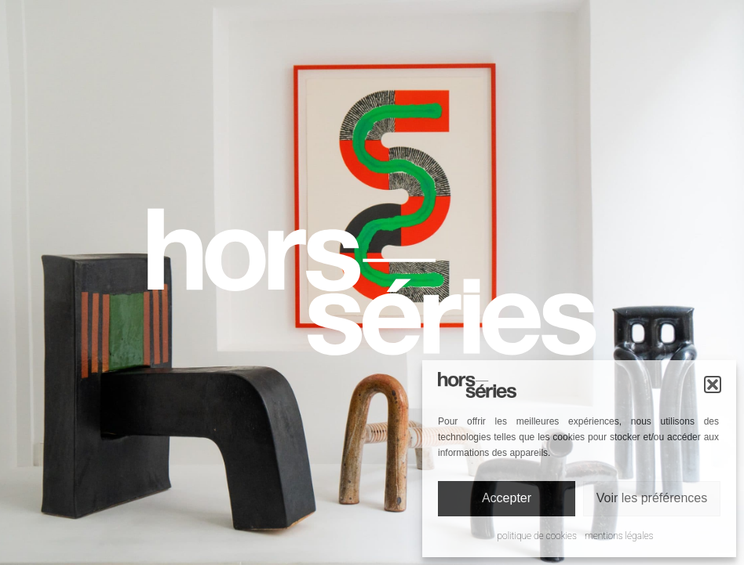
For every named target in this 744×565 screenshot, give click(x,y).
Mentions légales (619, 535)
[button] (712, 384)
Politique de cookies (537, 535)
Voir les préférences (651, 498)
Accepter (506, 498)
